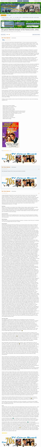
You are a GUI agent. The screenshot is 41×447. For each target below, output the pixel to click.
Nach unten (3, 34)
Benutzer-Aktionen (36, 34)
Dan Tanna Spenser (6, 37)
